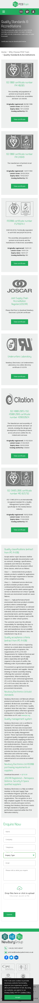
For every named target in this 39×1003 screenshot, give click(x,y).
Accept (17, 997)
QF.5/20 (24, 774)
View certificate (19, 119)
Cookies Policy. (25, 992)
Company (9, 839)
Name (8, 832)
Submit (9, 914)
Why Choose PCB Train (19, 52)
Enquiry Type (9, 852)
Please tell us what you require (17, 870)
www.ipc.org (25, 715)
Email (7, 863)
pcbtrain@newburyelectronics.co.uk (18, 952)
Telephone (9, 847)
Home (4, 52)
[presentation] (19, 906)
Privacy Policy (9, 992)
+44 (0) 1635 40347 (13, 948)
